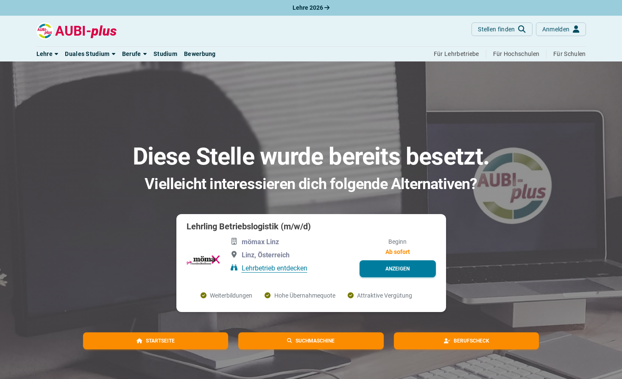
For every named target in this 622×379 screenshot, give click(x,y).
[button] (47, 53)
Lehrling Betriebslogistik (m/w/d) (249, 226)
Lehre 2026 (311, 7)
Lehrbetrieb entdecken (274, 268)
